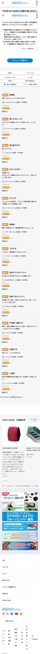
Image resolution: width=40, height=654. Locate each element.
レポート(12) (30, 73)
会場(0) (10, 81)
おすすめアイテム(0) (10, 77)
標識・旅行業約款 (9, 622)
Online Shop (6, 588)
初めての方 (6, 568)
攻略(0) (10, 73)
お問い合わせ (9, 606)
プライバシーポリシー (3, 622)
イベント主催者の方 (9, 575)
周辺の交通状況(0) (30, 81)
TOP (3, 511)
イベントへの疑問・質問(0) (30, 84)
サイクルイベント (10, 511)
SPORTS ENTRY (20, 3)
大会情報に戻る (15, 651)
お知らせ (5, 582)
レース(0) (30, 77)
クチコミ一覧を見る (27, 49)
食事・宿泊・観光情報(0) (10, 84)
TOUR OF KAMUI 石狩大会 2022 (23, 511)
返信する (5, 111)
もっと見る (33, 445)
